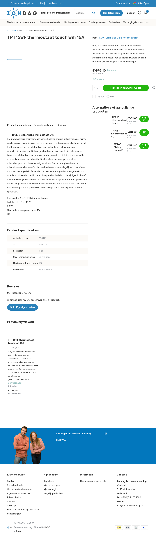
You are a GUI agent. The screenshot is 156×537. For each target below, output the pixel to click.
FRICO (101, 38)
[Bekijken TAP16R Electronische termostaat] (100, 134)
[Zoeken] (86, 13)
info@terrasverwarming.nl (130, 505)
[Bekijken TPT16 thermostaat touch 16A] (100, 121)
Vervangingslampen (133, 22)
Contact (11, 481)
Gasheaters (114, 22)
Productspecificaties (44, 125)
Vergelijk (98, 96)
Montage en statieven (75, 22)
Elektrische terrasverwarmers (22, 22)
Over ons (11, 501)
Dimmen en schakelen (50, 22)
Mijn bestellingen (52, 485)
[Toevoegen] (144, 119)
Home (21, 30)
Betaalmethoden (15, 485)
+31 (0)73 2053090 (131, 497)
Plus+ (18, 531)
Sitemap (11, 505)
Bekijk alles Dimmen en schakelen (122, 38)
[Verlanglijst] (139, 13)
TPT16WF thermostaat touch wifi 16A (21, 341)
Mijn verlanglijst (51, 489)
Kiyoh (146, 3)
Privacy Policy (14, 497)
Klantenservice (123, 3)
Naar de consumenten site (56, 13)
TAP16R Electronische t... (119, 133)
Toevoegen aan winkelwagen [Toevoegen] (126, 88)
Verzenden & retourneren (19, 489)
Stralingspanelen (97, 22)
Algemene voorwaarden (18, 493)
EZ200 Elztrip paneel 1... (119, 147)
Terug (11, 30)
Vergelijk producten (53, 493)
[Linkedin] (106, 434)
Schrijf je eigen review (22, 307)
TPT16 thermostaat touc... (119, 120)
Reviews (62, 125)
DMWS (47, 527)
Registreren (49, 481)
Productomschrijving (19, 125)
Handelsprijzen (111, 13)
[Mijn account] (130, 13)
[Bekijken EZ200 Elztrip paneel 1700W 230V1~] (102, 148)
